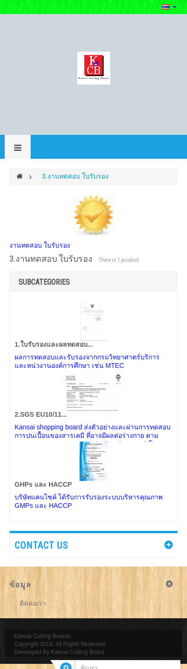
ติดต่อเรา (33, 603)
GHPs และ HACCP (43, 484)
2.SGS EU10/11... (41, 414)
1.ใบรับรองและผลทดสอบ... (54, 344)
